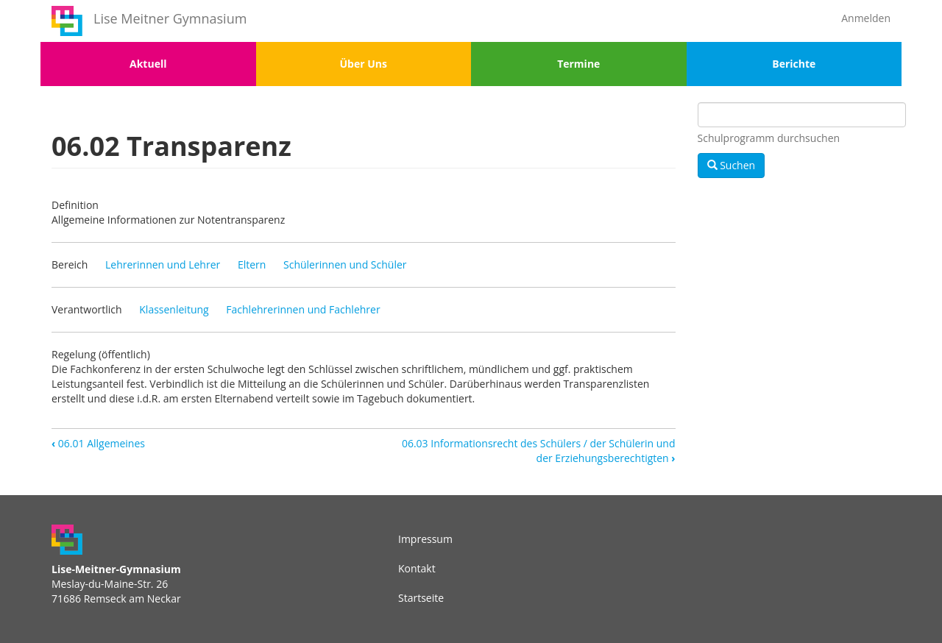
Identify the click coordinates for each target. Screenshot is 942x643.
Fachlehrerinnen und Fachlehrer (303, 309)
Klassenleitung (173, 309)
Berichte (793, 64)
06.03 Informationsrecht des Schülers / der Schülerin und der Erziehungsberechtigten (539, 450)
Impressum (425, 539)
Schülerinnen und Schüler (345, 264)
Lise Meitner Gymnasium (170, 18)
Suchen (731, 165)
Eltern (252, 264)
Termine (578, 64)
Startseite (421, 598)
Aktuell (148, 64)
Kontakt (417, 568)
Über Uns (363, 64)
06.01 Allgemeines (98, 443)
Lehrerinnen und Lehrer (162, 264)
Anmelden (865, 18)
